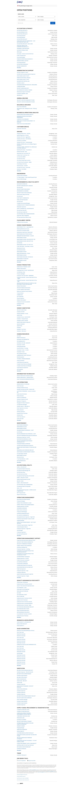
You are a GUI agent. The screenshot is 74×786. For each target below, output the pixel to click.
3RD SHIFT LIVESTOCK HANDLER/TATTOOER (25, 100)
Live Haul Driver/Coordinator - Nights (24, 162)
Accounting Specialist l (21, 35)
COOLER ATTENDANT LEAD (22, 93)
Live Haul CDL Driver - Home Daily (23, 167)
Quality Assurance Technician (22, 615)
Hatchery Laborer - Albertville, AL (23, 406)
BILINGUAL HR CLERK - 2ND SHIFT (23, 343)
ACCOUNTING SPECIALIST (22, 39)
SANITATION (19, 315)
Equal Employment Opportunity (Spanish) (23, 779)
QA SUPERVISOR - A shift (21, 587)
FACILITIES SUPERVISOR (21, 106)
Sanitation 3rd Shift (20, 311)
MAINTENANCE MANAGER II (22, 425)
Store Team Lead (20, 632)
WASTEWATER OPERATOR (22, 184)
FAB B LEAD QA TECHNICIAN (22, 591)
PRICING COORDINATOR (21, 66)
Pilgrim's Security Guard (21, 494)
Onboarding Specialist (21, 346)
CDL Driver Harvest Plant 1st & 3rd (23, 160)
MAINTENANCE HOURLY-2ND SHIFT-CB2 (25, 241)
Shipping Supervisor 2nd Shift (22, 506)
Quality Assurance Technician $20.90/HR (24, 603)
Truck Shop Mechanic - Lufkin (22, 458)
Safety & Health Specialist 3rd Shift (23, 479)
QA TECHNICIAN (20, 296)
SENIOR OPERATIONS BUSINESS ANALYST (25, 114)
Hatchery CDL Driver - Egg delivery (23, 137)
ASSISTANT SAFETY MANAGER (23, 215)
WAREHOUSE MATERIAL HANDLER (23, 77)
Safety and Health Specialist (22, 199)
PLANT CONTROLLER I (21, 55)
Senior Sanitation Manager (22, 699)
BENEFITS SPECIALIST (21, 337)
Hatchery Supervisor (21, 411)
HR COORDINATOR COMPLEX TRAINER (24, 90)
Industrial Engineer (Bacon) (22, 526)
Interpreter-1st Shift (21, 344)
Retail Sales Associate (21, 642)
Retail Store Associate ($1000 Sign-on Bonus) (25, 630)
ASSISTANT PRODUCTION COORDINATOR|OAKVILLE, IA (22, 46)
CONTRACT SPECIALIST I (22, 755)
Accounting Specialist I (21, 62)
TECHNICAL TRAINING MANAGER (23, 358)
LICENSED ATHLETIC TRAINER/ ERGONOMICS (26, 205)
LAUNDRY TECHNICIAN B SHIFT (23, 711)
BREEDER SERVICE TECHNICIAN (23, 384)
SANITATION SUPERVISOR (22, 689)
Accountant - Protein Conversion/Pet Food (25, 53)
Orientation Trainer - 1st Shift (22, 350)
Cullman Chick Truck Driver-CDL (23, 155)
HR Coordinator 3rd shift (21, 353)
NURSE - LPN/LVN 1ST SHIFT (22, 477)
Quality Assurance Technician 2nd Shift (24, 584)
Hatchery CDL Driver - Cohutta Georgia (24, 142)
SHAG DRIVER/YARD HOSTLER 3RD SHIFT (25, 567)
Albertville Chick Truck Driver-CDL (23, 153)
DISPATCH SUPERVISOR (21, 397)
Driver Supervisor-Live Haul (22, 408)
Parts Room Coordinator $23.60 (23, 230)
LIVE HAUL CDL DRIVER (21, 140)
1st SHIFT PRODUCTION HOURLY (23, 289)
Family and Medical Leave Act (21, 776)
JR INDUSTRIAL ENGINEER (22, 175)
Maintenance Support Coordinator (23, 91)
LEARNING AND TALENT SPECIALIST (24, 355)
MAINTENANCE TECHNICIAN (22, 258)
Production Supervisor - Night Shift (24, 528)
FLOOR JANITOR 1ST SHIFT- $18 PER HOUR (25, 270)
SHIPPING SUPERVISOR (21, 748)
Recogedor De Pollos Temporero (23, 402)
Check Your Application (21, 760)
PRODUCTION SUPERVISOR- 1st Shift (24, 503)
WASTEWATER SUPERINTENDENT (23, 499)
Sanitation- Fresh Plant (21, 329)
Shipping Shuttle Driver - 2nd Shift (23, 133)
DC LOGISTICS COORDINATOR (23, 515)
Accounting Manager (21, 57)
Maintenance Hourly (21, 248)
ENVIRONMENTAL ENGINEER (22, 191)
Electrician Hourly (20, 457)
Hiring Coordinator (20, 360)
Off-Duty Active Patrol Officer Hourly (24, 217)
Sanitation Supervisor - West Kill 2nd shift (25, 672)
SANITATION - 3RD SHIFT (22, 680)
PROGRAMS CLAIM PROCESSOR (23, 48)
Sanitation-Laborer (20, 83)
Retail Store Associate (21, 634)
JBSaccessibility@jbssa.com (34, 769)
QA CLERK (19, 592)
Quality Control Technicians (22, 599)
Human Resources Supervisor (22, 362)
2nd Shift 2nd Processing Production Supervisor (26, 74)
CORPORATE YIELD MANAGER (22, 119)
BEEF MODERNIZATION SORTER (23, 612)
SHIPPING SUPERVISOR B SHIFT (23, 513)
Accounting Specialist (21, 37)
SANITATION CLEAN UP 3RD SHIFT (24, 322)
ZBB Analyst (19, 52)
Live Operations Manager (22, 404)
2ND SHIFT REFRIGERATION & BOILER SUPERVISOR (27, 435)
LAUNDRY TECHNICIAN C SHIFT (23, 709)
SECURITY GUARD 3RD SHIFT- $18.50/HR (25, 185)
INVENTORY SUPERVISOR (22, 729)
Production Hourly (20, 303)
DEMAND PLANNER (21, 726)
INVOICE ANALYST (20, 731)
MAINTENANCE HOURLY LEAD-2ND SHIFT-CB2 (26, 239)
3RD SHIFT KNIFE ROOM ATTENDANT (24, 721)
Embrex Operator (20, 395)
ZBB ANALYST (19, 95)
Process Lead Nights (21, 273)
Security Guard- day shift (21, 210)
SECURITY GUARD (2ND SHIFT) (23, 88)
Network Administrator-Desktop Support (25, 375)
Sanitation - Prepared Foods (22, 318)
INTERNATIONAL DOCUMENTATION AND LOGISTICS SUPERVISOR (25, 724)
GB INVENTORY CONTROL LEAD (23, 81)
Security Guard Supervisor (22, 534)
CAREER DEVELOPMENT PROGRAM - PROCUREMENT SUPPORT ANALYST (24, 714)
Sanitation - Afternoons (21, 331)
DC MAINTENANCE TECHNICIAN (23, 556)
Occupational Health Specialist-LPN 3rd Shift (25, 475)
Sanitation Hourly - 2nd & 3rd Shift (23, 317)
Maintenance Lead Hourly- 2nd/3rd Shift (24, 232)
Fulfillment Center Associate (22, 222)
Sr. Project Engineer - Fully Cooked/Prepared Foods (27, 177)
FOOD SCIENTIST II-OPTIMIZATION (24, 622)
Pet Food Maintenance (21, 460)
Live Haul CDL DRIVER (21, 156)
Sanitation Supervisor (21, 684)
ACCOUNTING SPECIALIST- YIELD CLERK (25, 43)
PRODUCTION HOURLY (21, 268)
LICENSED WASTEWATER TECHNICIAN (24, 565)
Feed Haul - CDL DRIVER (21, 169)
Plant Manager (20, 530)
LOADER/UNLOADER (21, 86)
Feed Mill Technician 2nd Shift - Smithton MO (25, 389)
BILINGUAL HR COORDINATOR (23, 339)
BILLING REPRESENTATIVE (22, 32)
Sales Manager (20, 653)
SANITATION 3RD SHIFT (21, 679)
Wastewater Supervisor (21, 206)
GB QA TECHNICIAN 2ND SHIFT (23, 610)
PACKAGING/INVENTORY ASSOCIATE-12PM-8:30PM (27, 84)
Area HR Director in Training (22, 348)
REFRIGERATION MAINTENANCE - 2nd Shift (25, 235)
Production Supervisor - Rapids (23, 576)
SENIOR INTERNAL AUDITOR (22, 60)
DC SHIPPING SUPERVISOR (22, 561)
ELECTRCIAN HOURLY (21, 249)
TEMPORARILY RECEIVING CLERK (23, 716)
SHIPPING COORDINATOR (22, 547)
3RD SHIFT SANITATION (21, 310)
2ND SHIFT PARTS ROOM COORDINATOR (25, 542)
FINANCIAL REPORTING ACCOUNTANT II (25, 59)
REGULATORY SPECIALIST (22, 623)
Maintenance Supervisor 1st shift (23, 437)
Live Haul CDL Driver (21, 158)
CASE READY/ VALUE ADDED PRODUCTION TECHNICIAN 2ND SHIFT (25, 551)
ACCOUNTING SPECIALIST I (22, 30)
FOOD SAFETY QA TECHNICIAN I (23, 589)
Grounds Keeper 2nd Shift (22, 453)
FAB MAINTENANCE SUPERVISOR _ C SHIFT (25, 430)
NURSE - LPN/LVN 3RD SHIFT (22, 482)
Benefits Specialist (20, 357)
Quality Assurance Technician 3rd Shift (24, 598)
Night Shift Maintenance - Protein (23, 253)
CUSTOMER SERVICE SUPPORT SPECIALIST (25, 733)
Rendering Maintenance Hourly (23, 228)
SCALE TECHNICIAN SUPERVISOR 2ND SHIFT (25, 379)
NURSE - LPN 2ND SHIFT (22, 467)
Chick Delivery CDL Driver (22, 163)
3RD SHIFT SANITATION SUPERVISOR (24, 192)
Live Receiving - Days (21, 272)
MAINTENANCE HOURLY (22, 237)
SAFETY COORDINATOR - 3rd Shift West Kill (25, 208)
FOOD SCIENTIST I (20, 625)
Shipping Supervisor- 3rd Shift (23, 558)
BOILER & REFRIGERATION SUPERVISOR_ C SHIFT (26, 433)
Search (52, 23)
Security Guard (20, 187)
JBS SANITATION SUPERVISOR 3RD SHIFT (25, 670)
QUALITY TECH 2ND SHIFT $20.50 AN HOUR (25, 585)
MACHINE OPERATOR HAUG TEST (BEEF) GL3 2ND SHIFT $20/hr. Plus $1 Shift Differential (26, 284)
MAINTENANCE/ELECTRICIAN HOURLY (24, 234)
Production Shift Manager (22, 511)
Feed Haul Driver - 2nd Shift (22, 165)
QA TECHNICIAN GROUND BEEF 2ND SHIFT (25, 607)
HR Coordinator (20, 369)
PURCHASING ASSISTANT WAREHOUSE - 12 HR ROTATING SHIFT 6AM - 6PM (26, 41)
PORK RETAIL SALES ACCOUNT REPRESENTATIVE (26, 644)
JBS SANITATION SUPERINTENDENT (24, 673)
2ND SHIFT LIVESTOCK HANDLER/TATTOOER (26, 101)
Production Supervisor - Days (22, 570)
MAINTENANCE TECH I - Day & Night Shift (25, 227)
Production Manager (21, 501)
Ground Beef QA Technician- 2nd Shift (24, 614)
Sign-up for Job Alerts (31, 760)
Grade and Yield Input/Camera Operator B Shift (26, 540)
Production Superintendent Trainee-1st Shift (25, 518)
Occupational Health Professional (23, 468)
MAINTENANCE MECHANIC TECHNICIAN (25, 257)
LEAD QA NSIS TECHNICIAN (22, 582)
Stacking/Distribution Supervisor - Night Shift (26, 517)
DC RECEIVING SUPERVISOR (22, 563)
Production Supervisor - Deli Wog (23, 549)
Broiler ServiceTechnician (22, 394)
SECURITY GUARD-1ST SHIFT (22, 72)
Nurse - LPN (19, 488)
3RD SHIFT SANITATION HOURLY (23, 189)
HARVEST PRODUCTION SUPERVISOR (24, 545)
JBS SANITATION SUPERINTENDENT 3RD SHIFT (26, 696)
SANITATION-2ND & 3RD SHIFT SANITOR (25, 574)
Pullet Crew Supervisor (21, 569)
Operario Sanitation (21, 324)
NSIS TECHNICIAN (20, 596)
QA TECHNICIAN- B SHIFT (22, 594)
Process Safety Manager (21, 179)
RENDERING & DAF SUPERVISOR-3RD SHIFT (25, 450)
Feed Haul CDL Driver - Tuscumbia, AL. (24, 149)
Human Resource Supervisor (22, 367)
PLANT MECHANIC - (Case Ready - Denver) (25, 246)
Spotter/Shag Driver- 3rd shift (23, 135)
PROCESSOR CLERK (20, 717)
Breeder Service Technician (22, 413)
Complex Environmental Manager (23, 203)
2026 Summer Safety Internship (23, 194)
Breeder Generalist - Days (22, 151)
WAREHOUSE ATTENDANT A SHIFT (24, 266)
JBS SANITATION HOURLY (22, 677)
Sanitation (19, 327)
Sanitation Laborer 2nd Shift (22, 320)
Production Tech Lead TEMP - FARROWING (25, 275)
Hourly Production (20, 298)
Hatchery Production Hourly (22, 387)
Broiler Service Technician (22, 509)
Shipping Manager (20, 520)
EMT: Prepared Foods (21, 492)
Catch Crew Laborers (21, 416)
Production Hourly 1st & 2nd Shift (23, 301)
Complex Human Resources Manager (24, 364)
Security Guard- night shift (22, 212)
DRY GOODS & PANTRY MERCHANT (24, 747)
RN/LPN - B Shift (20, 481)
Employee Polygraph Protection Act (22, 774)
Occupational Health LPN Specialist (23, 486)
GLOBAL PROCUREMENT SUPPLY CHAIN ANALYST (26, 743)
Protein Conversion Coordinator (23, 560)
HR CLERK (19, 336)
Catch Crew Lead (20, 385)
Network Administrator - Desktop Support (25, 377)
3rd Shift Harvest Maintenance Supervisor (25, 445)
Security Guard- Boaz (21, 472)
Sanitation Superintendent (22, 675)
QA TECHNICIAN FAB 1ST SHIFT (23, 608)
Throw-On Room (20, 293)
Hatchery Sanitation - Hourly (22, 313)
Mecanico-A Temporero (21, 401)
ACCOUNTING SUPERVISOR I (22, 64)
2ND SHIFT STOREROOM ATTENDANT (24, 543)
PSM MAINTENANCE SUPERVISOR (23, 443)
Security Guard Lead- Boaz (22, 474)
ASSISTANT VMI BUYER (21, 128)
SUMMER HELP (20, 294)
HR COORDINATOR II (21, 341)
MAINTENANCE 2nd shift (22, 426)
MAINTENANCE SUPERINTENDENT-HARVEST (26, 451)
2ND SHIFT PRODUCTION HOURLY (23, 287)
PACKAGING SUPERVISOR (22, 508)
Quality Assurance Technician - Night (24, 605)
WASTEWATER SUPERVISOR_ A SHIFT (24, 439)
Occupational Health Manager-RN (23, 470)
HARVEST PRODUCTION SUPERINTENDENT (25, 504)
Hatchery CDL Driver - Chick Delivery (24, 138)
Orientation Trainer (21, 351)
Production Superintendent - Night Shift (24, 525)
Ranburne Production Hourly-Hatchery (24, 291)
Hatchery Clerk (20, 415)
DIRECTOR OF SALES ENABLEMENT (24, 123)
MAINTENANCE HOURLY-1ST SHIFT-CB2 (25, 244)
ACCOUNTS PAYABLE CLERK (22, 50)
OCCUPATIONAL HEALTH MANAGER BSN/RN (25, 213)
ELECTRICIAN (19, 242)
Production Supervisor (21, 572)
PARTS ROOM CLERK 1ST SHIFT (23, 76)
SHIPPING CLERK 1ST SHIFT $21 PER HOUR (25, 745)
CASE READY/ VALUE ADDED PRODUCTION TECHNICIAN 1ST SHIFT (25, 554)
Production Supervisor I (21, 532)
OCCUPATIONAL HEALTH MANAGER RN (24, 484)
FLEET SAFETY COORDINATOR (23, 198)
